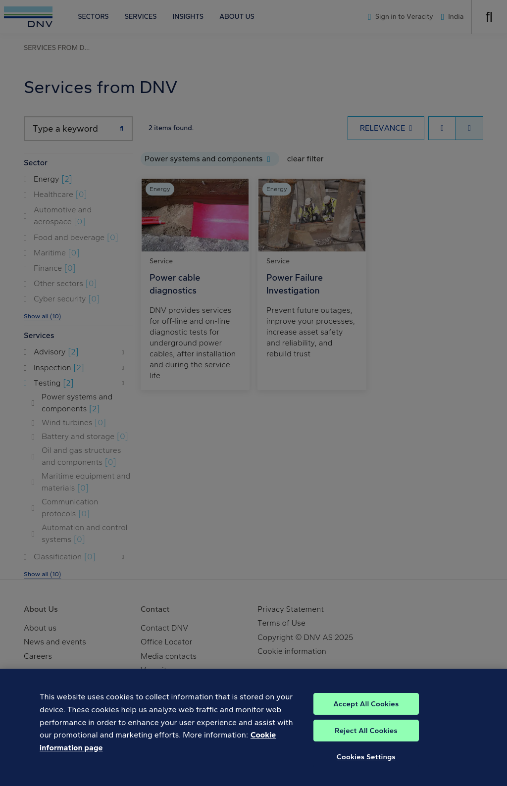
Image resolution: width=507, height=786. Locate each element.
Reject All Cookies (366, 749)
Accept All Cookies (366, 722)
